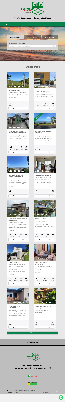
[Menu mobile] (7, 24)
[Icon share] (32, 350)
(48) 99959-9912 (43, 19)
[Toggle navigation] (57, 24)
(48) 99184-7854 (24, 19)
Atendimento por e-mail (33, 374)
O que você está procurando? (17, 43)
